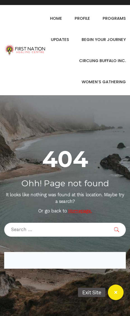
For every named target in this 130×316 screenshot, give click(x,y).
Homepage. (80, 211)
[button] (116, 292)
